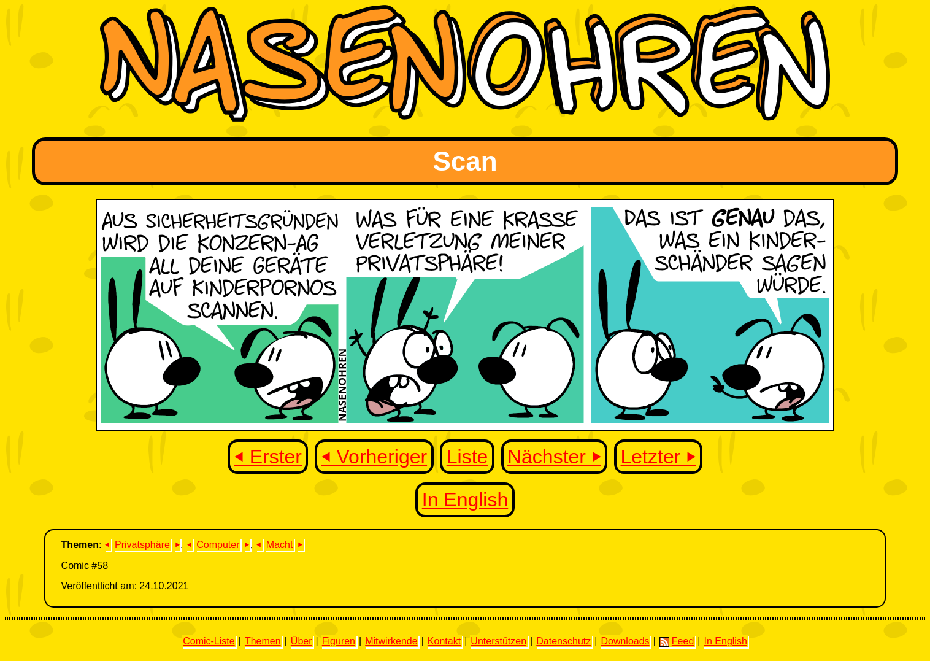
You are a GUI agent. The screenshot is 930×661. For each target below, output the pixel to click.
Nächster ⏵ (554, 457)
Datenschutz (563, 641)
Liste (467, 457)
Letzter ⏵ (658, 457)
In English (465, 500)
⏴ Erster (268, 457)
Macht (279, 544)
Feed (676, 641)
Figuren (338, 641)
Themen (263, 641)
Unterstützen (498, 641)
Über (301, 641)
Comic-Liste (208, 641)
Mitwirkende (391, 641)
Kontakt (444, 641)
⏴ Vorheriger (374, 457)
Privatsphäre (142, 544)
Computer (217, 544)
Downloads (625, 641)
